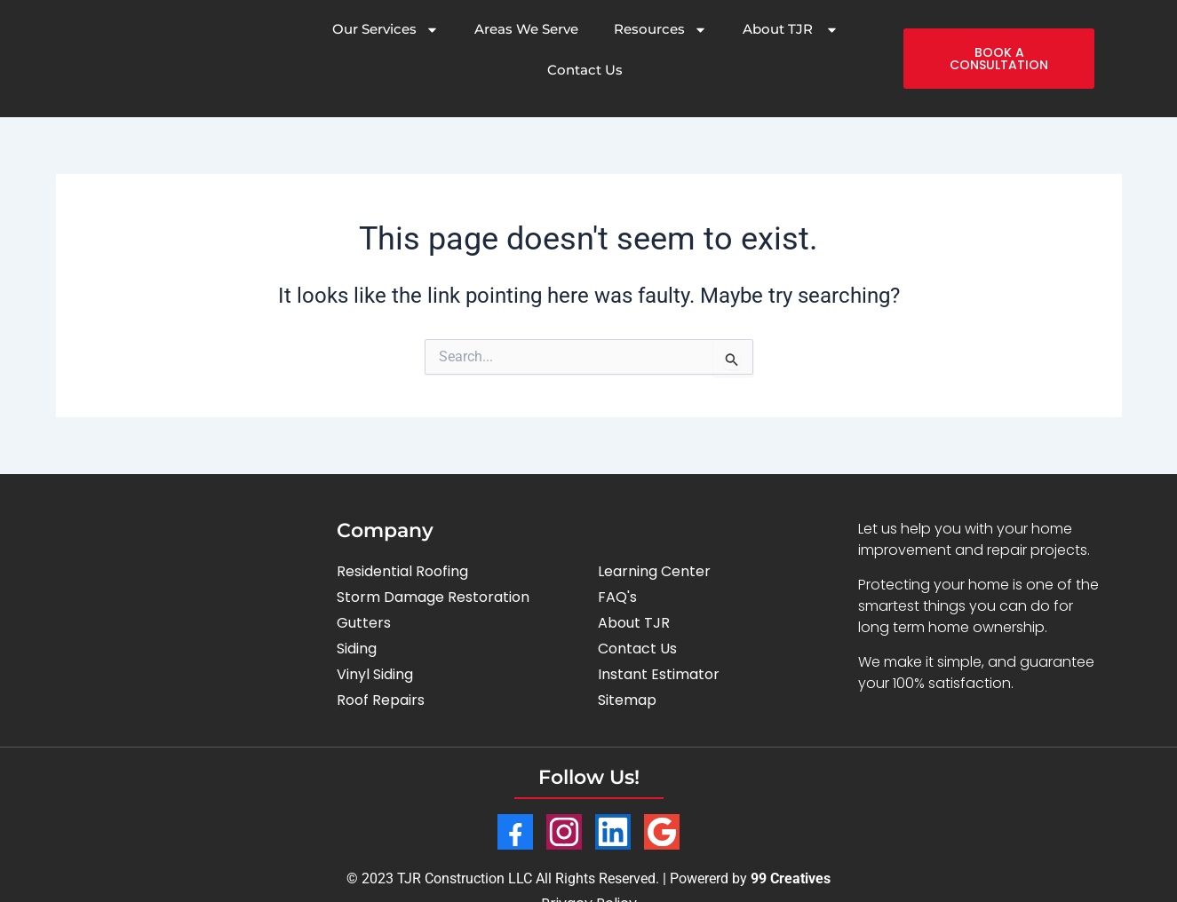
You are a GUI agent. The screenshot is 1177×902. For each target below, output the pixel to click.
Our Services (385, 29)
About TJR (791, 29)
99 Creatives (791, 878)
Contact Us (585, 69)
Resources (660, 29)
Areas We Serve (526, 28)
